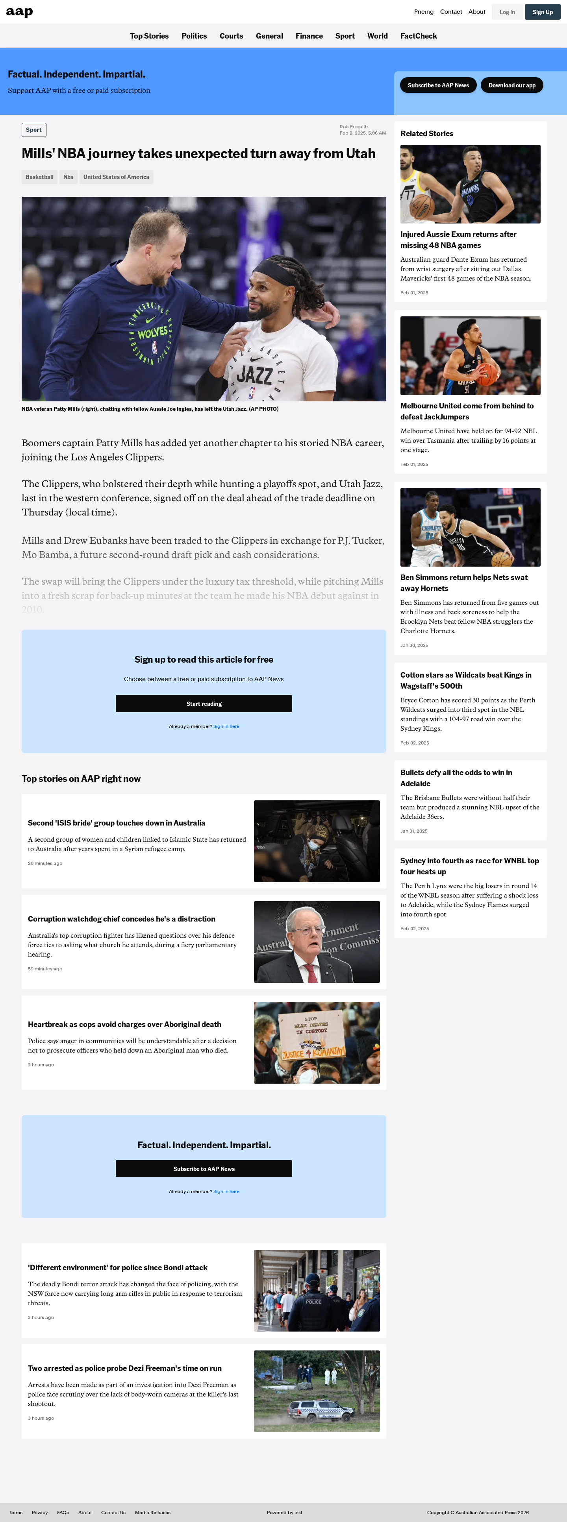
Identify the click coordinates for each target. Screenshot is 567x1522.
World (377, 35)
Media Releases (152, 1512)
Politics (194, 35)
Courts (231, 35)
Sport (345, 35)
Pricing (424, 11)
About (477, 11)
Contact (451, 11)
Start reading (204, 703)
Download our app (512, 85)
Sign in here (226, 726)
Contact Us (113, 1512)
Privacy (40, 1512)
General (269, 35)
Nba (68, 177)
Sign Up (543, 12)
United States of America (116, 177)
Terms (15, 1512)
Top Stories (149, 35)
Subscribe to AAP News (438, 85)
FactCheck (418, 35)
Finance (309, 35)
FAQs (63, 1512)
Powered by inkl (284, 1512)
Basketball (40, 177)
